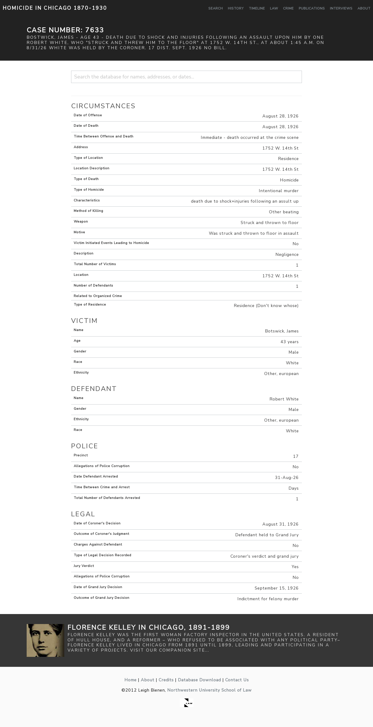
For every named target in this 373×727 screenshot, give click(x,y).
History (236, 8)
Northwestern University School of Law (209, 690)
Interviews (341, 8)
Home (130, 680)
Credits (166, 680)
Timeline (257, 8)
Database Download (199, 680)
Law (274, 8)
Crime (288, 8)
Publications (312, 8)
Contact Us (237, 680)
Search (215, 8)
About (364, 8)
